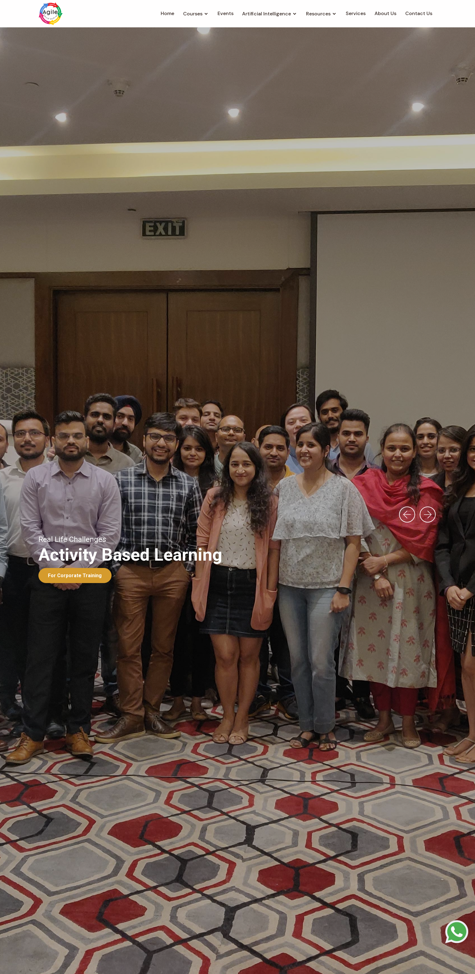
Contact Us (418, 13)
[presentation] (407, 514)
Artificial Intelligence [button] (266, 13)
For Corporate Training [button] (75, 575)
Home (167, 13)
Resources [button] (318, 13)
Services (356, 13)
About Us (385, 13)
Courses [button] (192, 13)
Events (226, 13)
